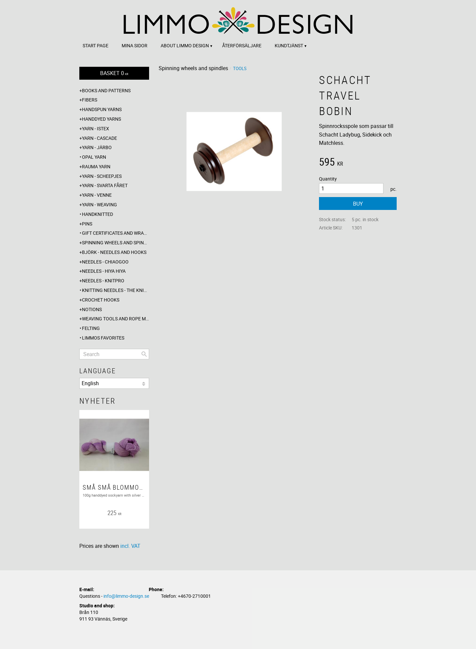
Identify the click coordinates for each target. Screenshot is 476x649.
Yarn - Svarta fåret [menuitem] (105, 185)
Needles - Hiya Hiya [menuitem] (104, 271)
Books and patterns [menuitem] (106, 90)
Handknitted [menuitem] (97, 214)
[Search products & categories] (114, 354)
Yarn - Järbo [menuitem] (97, 147)
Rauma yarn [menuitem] (96, 166)
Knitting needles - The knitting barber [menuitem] (115, 290)
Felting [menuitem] (91, 328)
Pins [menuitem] (87, 224)
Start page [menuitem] (95, 45)
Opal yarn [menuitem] (94, 157)
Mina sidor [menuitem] (134, 45)
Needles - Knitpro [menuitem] (103, 280)
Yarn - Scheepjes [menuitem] (102, 176)
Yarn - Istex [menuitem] (95, 128)
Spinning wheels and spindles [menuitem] (115, 242)
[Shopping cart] (114, 73)
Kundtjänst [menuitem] (289, 45)
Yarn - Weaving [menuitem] (99, 204)
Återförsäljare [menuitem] (241, 45)
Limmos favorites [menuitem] (103, 338)
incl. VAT (130, 545)
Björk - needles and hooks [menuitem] (114, 252)
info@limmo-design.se (126, 596)
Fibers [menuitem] (89, 100)
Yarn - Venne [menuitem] (97, 195)
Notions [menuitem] (92, 309)
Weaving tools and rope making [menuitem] (115, 318)
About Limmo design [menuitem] (185, 45)
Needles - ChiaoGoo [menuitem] (105, 262)
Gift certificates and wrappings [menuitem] (115, 233)
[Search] (144, 354)
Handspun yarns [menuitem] (102, 109)
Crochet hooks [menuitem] (100, 300)
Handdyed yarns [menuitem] (101, 119)
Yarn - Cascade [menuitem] (99, 138)
